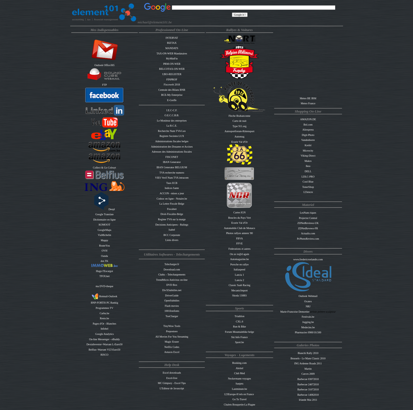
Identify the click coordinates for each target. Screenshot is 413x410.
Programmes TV (104, 308)
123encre (308, 192)
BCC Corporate (172, 235)
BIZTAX (172, 42)
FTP (104, 84)
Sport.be (239, 342)
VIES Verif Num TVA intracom (172, 177)
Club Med (239, 373)
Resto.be (104, 318)
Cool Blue (308, 181)
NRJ (308, 306)
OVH (104, 250)
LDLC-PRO (308, 176)
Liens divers (171, 240)
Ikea (308, 166)
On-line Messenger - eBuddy (104, 339)
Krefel (308, 145)
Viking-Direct (308, 155)
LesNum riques (308, 212)
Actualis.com (308, 233)
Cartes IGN (239, 212)
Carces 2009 (308, 373)
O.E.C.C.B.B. (172, 115)
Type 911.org (239, 126)
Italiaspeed (239, 269)
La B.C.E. (171, 125)
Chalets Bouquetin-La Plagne (239, 404)
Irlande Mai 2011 (308, 399)
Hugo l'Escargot (104, 271)
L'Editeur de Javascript (172, 388)
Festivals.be (308, 316)
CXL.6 (239, 321)
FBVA (239, 238)
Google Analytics (104, 334)
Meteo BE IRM (308, 98)
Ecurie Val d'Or (239, 141)
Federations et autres (239, 248)
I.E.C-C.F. (171, 110)
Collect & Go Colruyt (104, 167)
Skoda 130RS (239, 295)
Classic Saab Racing (240, 285)
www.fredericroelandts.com (308, 259)
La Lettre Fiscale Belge (171, 203)
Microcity (308, 150)
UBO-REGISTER (171, 74)
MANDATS (171, 48)
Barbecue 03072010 (308, 379)
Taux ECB (171, 183)
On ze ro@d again (239, 254)
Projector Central (308, 218)
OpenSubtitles (172, 300)
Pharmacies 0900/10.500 (308, 332)
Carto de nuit (239, 120)
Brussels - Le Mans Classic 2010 (308, 358)
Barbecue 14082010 (308, 394)
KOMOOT (104, 224)
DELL (308, 171)
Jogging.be (308, 322)
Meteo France (308, 103)
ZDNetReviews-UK (308, 223)
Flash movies (172, 305)
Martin (308, 368)
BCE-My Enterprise (171, 94)
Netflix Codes (171, 347)
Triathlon (239, 316)
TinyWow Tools (171, 326)
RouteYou (104, 245)
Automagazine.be (239, 259)
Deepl (104, 209)
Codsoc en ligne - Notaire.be (172, 198)
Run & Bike (239, 326)
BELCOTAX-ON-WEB (172, 68)
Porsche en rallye (239, 264)
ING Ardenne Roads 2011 (308, 363)
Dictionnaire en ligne (104, 219)
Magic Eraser (172, 341)
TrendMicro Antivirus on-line (172, 279)
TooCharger (171, 316)
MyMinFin (172, 58)
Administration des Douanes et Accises (172, 146)
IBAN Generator (172, 162)
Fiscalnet (172, 209)
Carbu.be (104, 313)
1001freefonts (171, 310)
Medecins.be (308, 327)
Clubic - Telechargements (171, 274)
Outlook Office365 (104, 65)
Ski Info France (239, 337)
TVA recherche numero (171, 172)
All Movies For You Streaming (171, 336)
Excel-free (171, 378)
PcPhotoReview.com (308, 238)
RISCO (104, 354)
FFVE (239, 243)
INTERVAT (172, 37)
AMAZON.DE (308, 119)
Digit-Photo (308, 134)
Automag (239, 136)
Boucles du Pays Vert (239, 217)
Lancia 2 (239, 280)
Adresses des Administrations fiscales (172, 151)
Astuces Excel (172, 352)
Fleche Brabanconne (239, 115)
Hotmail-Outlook (104, 296)
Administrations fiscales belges (172, 141)
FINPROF (171, 79)
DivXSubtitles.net (171, 290)
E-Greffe (171, 100)
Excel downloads (172, 372)
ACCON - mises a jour (172, 193)
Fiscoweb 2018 (172, 84)
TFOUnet (104, 276)
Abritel (239, 368)
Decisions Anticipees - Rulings (171, 224)
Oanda (104, 255)
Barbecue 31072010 (308, 389)
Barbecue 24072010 (308, 384)
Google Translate (104, 214)
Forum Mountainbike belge (239, 331)
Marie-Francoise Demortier (295, 311)
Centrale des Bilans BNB (171, 89)
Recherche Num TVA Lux (172, 131)
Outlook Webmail (308, 296)
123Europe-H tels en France (239, 394)
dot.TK (105, 261)
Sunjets (239, 383)
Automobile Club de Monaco (239, 228)
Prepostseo (171, 331)
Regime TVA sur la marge (172, 219)
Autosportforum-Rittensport (239, 131)
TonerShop (308, 186)
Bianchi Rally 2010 (308, 353)
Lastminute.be (239, 388)
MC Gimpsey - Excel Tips (172, 383)
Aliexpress (308, 129)
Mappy (104, 240)
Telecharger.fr (171, 264)
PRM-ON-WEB (171, 63)
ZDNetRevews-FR (308, 228)
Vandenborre (308, 140)
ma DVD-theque (104, 286)
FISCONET (171, 157)
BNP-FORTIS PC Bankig (104, 302)
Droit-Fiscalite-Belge (172, 214)
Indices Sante (172, 188)
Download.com (172, 269)
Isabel (172, 229)
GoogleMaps (104, 229)
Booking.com (239, 362)
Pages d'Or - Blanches (104, 323)
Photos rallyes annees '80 (239, 233)
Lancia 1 (239, 274)
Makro (308, 160)
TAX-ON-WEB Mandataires (172, 53)
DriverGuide (172, 295)
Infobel (104, 328)
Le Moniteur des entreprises (172, 120)
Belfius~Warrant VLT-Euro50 (104, 349)
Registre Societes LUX (172, 136)
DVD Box (171, 284)
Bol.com (307, 124)
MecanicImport (239, 290)
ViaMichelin (104, 235)
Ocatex (308, 301)
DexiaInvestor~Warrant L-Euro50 (104, 344)
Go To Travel (239, 399)
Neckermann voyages (239, 378)
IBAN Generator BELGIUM (172, 167)
